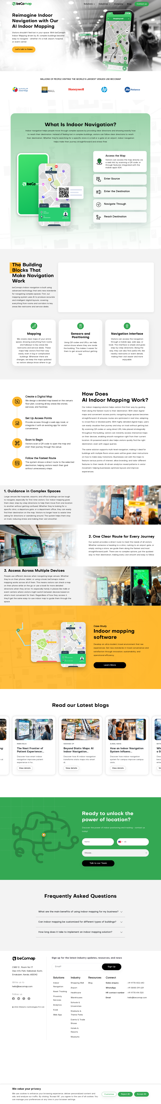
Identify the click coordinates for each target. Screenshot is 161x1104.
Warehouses (76, 998)
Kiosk (55, 1010)
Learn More (110, 665)
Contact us (142, 4)
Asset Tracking (60, 991)
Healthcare (76, 993)
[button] (89, 4)
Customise (109, 1094)
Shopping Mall (77, 983)
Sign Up (112, 967)
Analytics (57, 1005)
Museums (75, 1037)
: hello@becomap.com (137, 998)
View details (27, 768)
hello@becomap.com (22, 987)
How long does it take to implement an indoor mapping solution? (75, 932)
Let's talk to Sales (23, 49)
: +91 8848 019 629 (135, 988)
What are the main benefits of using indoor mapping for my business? (78, 912)
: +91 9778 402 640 (135, 983)
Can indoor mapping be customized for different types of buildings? (77, 922)
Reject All (125, 1094)
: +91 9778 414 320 (135, 993)
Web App (57, 1015)
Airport (74, 988)
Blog (129, 4)
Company (118, 4)
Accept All (141, 1094)
